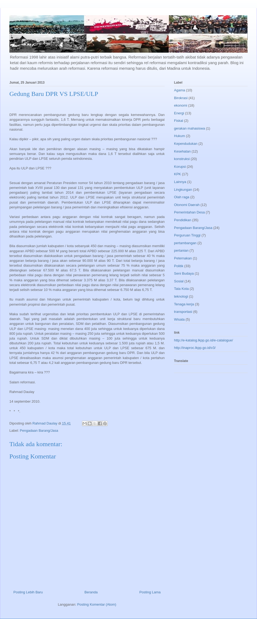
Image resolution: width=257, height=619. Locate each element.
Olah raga (181, 197)
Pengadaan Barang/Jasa (39, 431)
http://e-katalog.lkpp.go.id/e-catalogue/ (203, 340)
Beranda (91, 592)
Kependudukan (185, 144)
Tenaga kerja (184, 304)
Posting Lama (150, 592)
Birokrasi (181, 98)
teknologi (181, 296)
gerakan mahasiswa (189, 128)
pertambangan (185, 243)
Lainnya (180, 182)
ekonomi (180, 105)
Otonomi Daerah (186, 205)
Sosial (178, 281)
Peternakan (183, 258)
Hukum (179, 136)
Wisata (179, 319)
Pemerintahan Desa (189, 212)
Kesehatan (182, 151)
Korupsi (180, 167)
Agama (179, 90)
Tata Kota (181, 289)
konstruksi (182, 159)
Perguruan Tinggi (187, 235)
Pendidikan (182, 220)
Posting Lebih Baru (28, 592)
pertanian (181, 250)
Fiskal (178, 121)
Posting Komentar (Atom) (96, 604)
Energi (179, 113)
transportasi (183, 312)
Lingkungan (183, 190)
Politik (178, 266)
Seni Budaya (184, 273)
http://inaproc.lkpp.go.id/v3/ (195, 348)
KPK (177, 174)
